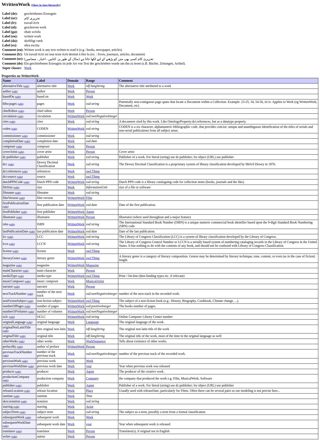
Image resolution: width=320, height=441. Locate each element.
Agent (90, 211)
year (89, 366)
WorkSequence (96, 341)
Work (27, 68)
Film (89, 198)
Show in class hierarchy (46, 5)
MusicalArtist (95, 281)
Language (92, 322)
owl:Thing (93, 171)
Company (92, 378)
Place (89, 390)
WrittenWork (75, 116)
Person (90, 91)
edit (26, 86)
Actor (89, 406)
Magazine (92, 265)
